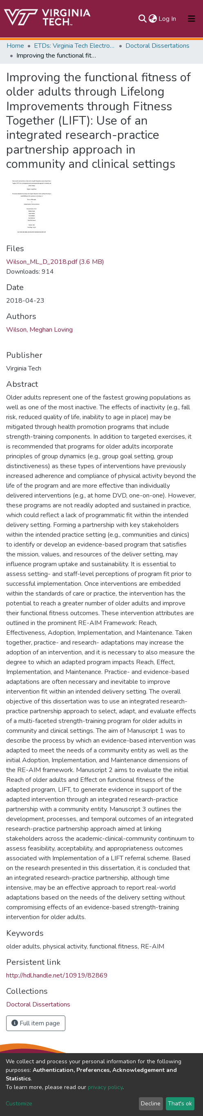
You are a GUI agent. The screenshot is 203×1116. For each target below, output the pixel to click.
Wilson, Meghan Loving (39, 329)
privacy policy (105, 1087)
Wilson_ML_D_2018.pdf (55, 261)
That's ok (180, 1103)
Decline (151, 1103)
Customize (19, 1103)
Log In (167, 18)
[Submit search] (142, 19)
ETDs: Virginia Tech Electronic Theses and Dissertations (75, 45)
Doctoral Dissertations (157, 45)
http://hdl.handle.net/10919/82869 (57, 975)
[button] (152, 19)
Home (15, 45)
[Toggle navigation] (191, 19)
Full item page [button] (35, 1023)
